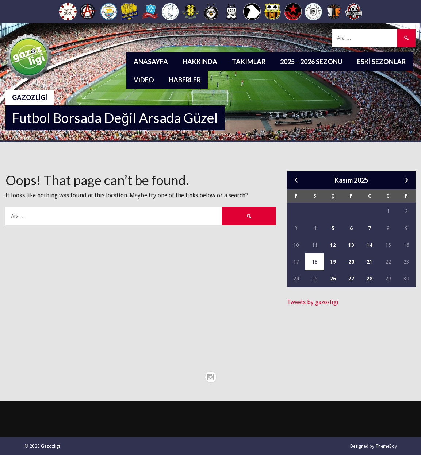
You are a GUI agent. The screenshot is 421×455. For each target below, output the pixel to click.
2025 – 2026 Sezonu (311, 62)
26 (333, 278)
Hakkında (200, 62)
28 (369, 278)
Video (144, 80)
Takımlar (248, 62)
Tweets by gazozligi (312, 302)
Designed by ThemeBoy (373, 446)
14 (369, 245)
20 (351, 262)
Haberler (185, 80)
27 (351, 278)
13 (351, 245)
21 (369, 262)
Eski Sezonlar (381, 62)
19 (333, 262)
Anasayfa (151, 62)
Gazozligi (29, 97)
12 (333, 245)
